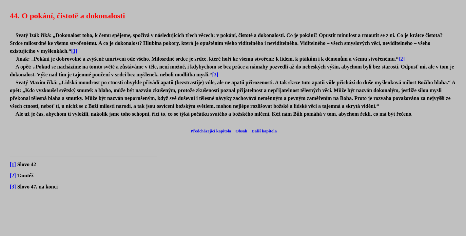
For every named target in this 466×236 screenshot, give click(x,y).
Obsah (241, 130)
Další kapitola (263, 130)
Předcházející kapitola (211, 130)
